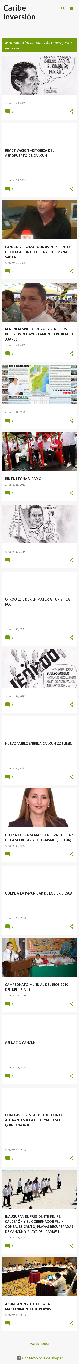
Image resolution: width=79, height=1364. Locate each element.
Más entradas (39, 1343)
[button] (71, 112)
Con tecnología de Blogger (39, 1358)
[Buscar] (63, 8)
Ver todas (12, 48)
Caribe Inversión (19, 12)
